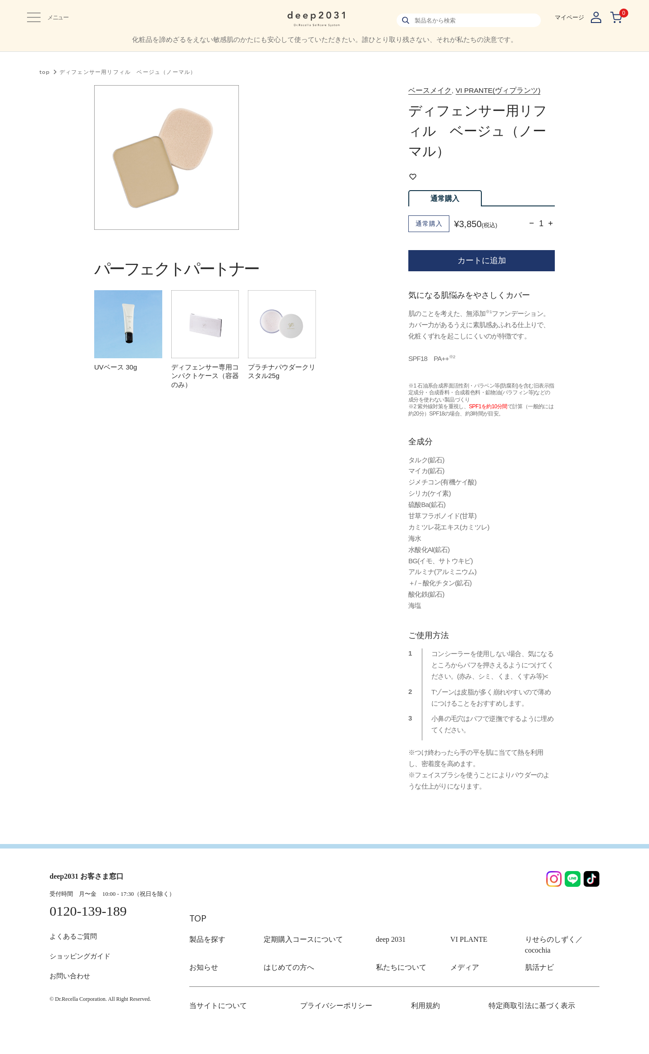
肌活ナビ (536, 983)
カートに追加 (481, 276)
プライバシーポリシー (329, 1021)
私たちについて (396, 983)
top (44, 72)
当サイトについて (212, 1021)
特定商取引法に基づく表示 (524, 1021)
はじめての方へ (284, 983)
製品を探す (204, 966)
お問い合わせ (71, 993)
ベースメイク (435, 92)
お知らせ (201, 983)
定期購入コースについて (296, 966)
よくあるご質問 (75, 953)
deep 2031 (388, 966)
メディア (462, 983)
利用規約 (422, 1021)
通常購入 (444, 215)
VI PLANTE (465, 966)
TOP (199, 943)
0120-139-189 (90, 928)
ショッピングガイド (82, 973)
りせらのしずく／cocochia (559, 966)
